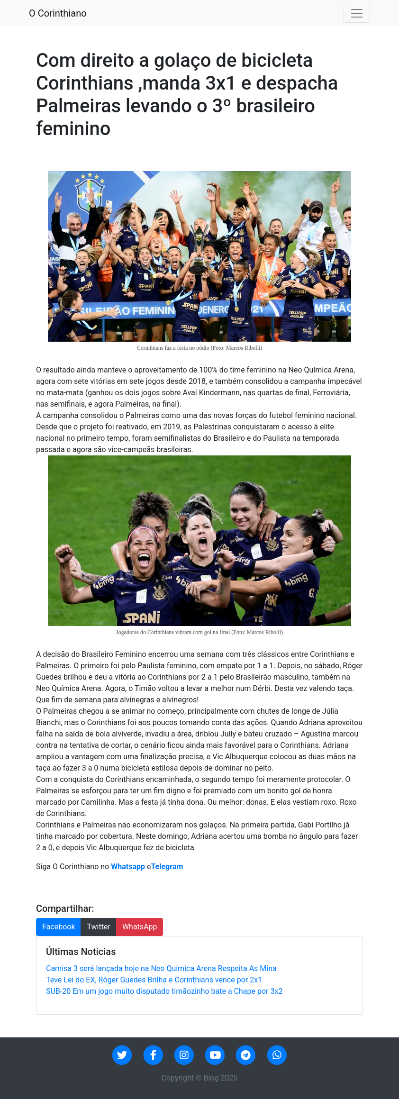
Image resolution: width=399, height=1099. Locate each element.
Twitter (98, 926)
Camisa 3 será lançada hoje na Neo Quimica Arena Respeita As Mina (161, 968)
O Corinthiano (58, 13)
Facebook (58, 926)
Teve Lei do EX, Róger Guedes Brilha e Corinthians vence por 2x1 (154, 979)
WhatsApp (139, 926)
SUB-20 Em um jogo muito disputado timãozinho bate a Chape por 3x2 (164, 991)
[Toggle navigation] (357, 13)
